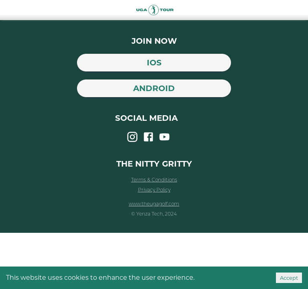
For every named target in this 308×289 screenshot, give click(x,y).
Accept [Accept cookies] (289, 278)
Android (154, 88)
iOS (154, 62)
